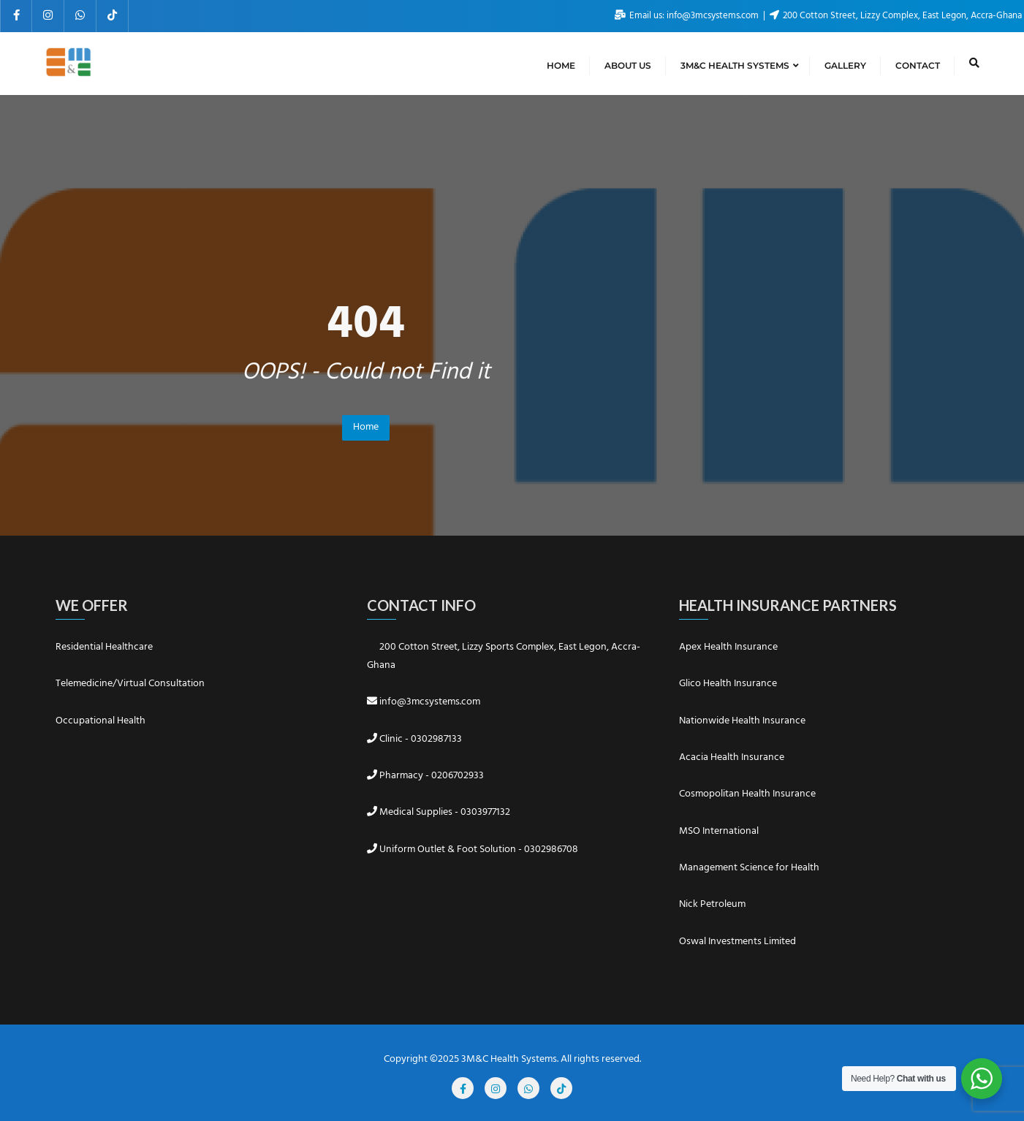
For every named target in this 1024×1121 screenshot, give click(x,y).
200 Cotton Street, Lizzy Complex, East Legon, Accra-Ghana (896, 15)
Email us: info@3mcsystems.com (688, 15)
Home (366, 427)
